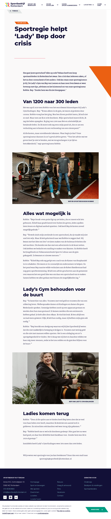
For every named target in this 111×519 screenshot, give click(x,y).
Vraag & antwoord (64, 485)
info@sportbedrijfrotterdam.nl (14, 492)
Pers (59, 489)
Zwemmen (34, 492)
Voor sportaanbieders (71, 4)
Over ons (101, 4)
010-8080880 (9, 489)
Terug (14, 11)
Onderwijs (88, 482)
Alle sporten (35, 489)
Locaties (89, 5)
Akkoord (97, 509)
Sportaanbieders (90, 489)
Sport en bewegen (35, 4)
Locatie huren (35, 499)
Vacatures (61, 492)
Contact (60, 496)
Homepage (34, 482)
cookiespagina (42, 513)
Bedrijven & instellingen (93, 485)
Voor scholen (52, 4)
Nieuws (60, 482)
